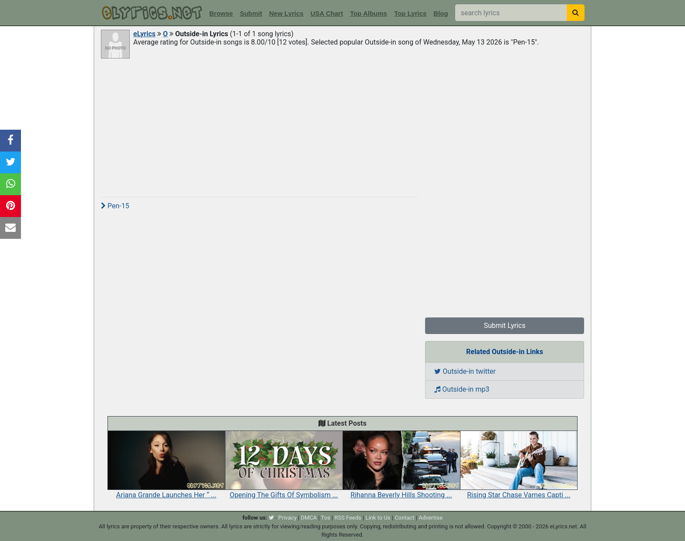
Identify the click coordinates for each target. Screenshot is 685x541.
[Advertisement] (342, 125)
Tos (325, 517)
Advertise (431, 517)
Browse (221, 13)
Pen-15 (115, 206)
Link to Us (378, 517)
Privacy (287, 517)
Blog (440, 13)
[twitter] (271, 517)
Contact (404, 517)
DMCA (309, 517)
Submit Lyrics (505, 325)
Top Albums (368, 13)
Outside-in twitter (464, 371)
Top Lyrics (410, 13)
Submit (251, 13)
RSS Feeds (348, 517)
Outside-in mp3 (461, 389)
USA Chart (327, 13)
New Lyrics (286, 13)
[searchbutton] (576, 12)
